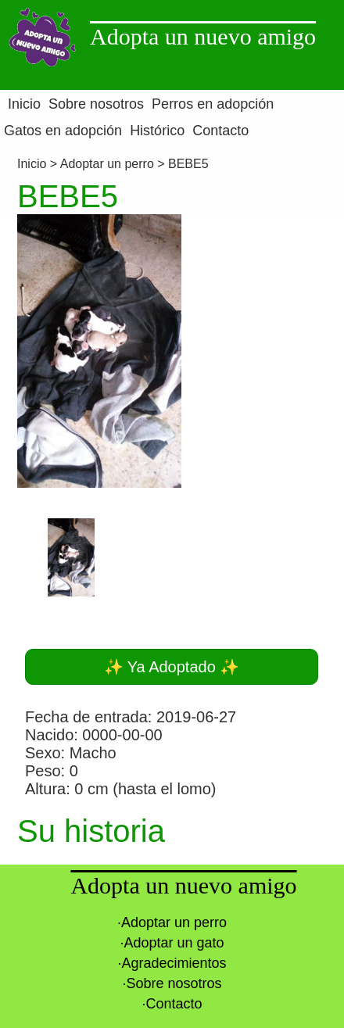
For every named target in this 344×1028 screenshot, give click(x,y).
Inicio (33, 163)
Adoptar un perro (107, 163)
